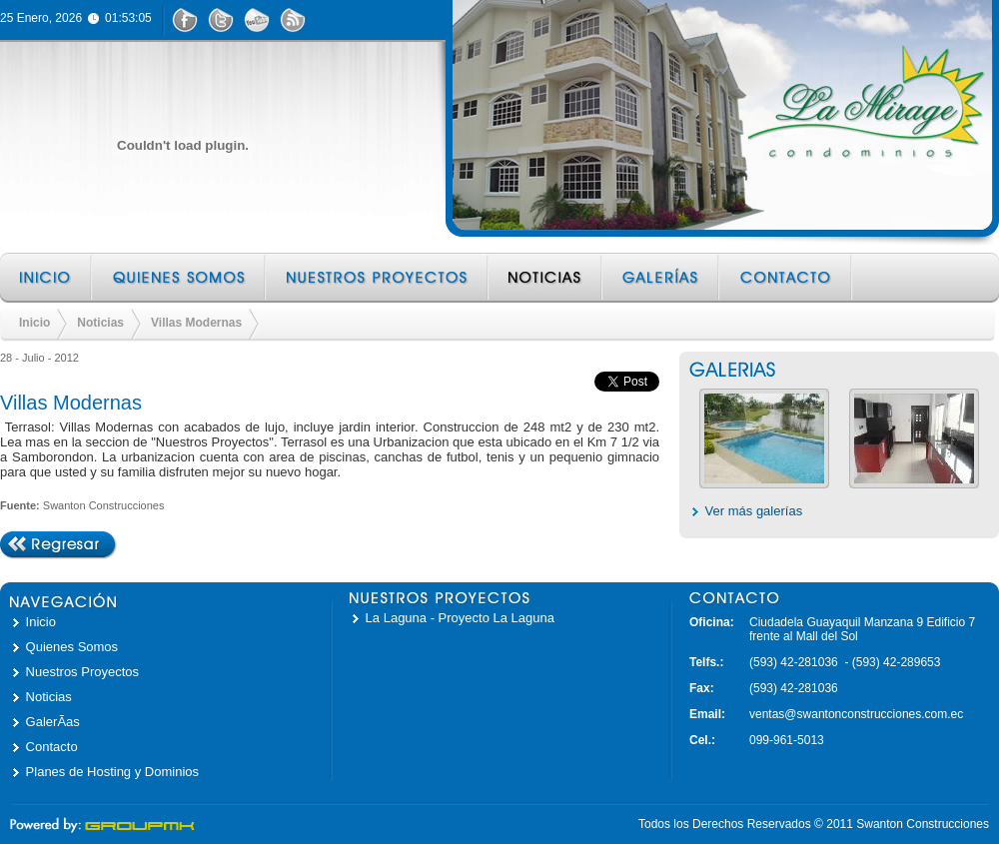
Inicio (46, 278)
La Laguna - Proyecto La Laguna (460, 617)
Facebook (185, 20)
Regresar (58, 545)
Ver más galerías (754, 510)
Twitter (221, 20)
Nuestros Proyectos (378, 278)
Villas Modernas (196, 323)
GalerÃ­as (53, 721)
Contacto (786, 278)
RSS (293, 20)
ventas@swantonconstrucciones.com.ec (856, 714)
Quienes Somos (180, 278)
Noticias (546, 278)
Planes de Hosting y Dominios (112, 771)
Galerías (661, 278)
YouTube (257, 20)
